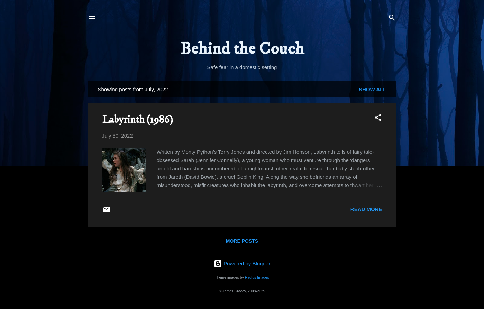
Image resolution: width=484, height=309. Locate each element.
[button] (378, 118)
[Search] (392, 18)
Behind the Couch (242, 49)
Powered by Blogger (242, 263)
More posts (242, 241)
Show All (372, 89)
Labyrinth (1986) (137, 119)
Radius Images (257, 277)
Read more (366, 209)
